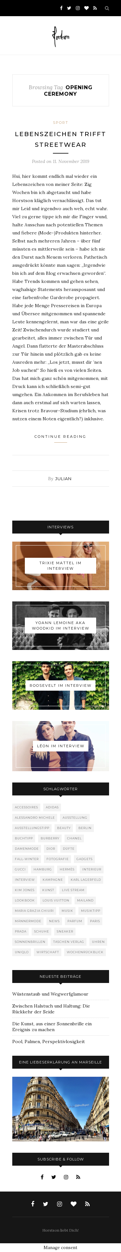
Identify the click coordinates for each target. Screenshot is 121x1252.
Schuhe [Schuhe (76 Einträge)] (41, 931)
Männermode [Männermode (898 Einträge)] (28, 921)
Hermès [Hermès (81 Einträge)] (67, 869)
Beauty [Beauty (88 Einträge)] (64, 828)
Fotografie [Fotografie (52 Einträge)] (57, 859)
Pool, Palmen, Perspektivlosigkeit (48, 1041)
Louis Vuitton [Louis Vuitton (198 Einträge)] (56, 900)
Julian (63, 478)
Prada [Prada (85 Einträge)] (20, 931)
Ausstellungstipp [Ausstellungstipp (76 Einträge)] (32, 828)
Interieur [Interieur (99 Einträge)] (91, 869)
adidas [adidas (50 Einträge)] (52, 807)
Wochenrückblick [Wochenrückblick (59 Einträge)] (85, 952)
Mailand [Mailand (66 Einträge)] (85, 900)
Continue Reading (60, 438)
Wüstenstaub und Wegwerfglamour (50, 994)
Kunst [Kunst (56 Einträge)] (48, 890)
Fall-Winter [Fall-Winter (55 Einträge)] (27, 859)
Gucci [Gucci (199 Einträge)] (20, 869)
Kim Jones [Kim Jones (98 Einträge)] (25, 890)
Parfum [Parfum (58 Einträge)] (74, 921)
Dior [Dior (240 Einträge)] (50, 848)
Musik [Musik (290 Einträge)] (67, 910)
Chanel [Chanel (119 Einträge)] (74, 838)
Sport (60, 122)
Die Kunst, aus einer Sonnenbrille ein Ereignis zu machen (52, 1026)
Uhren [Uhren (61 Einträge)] (98, 942)
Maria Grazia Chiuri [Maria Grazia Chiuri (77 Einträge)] (34, 910)
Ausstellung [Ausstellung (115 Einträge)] (75, 817)
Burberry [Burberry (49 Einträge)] (50, 838)
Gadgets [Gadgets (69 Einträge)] (84, 859)
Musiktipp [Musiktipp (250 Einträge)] (90, 910)
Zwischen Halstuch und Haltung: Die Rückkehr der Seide (51, 1009)
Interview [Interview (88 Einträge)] (25, 879)
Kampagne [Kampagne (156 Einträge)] (53, 879)
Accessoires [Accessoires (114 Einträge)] (26, 807)
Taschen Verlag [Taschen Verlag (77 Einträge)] (68, 942)
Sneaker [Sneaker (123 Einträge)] (65, 931)
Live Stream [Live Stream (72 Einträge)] (73, 890)
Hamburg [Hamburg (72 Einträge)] (43, 869)
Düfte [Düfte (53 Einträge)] (69, 848)
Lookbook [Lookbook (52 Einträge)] (25, 900)
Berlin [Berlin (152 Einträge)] (85, 828)
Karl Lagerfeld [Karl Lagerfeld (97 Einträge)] (86, 879)
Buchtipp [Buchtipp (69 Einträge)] (24, 838)
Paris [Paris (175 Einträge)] (95, 921)
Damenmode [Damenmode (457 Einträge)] (27, 848)
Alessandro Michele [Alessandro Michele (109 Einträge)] (35, 817)
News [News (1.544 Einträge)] (54, 921)
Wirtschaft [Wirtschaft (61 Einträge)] (47, 952)
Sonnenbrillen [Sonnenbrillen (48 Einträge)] (30, 942)
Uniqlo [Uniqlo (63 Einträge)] (22, 952)
